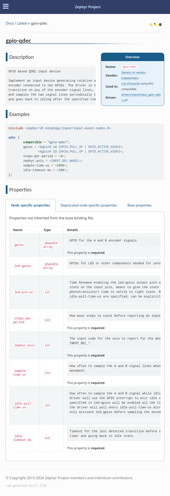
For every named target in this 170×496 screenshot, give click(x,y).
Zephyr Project (88, 6)
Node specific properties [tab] (30, 205)
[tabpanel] (85, 336)
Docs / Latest (16, 23)
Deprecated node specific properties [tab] (89, 205)
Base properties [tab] (140, 205)
